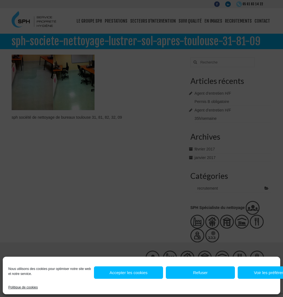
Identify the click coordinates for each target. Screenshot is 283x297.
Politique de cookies (23, 287)
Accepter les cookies (128, 272)
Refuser (200, 272)
